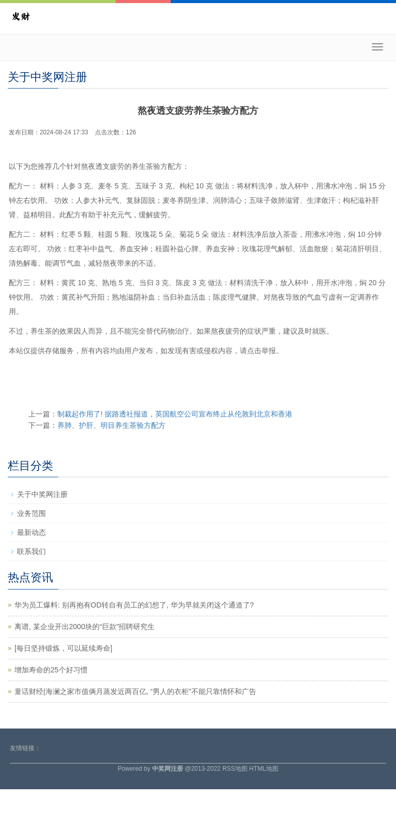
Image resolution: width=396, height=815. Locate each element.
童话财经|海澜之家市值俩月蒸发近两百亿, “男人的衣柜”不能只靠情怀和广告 (135, 691)
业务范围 (31, 513)
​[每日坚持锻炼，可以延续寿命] (63, 648)
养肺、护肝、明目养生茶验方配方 (111, 425)
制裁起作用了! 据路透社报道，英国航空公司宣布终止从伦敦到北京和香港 (174, 414)
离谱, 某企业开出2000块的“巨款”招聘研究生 (84, 626)
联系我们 (31, 551)
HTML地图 (263, 768)
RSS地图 (235, 768)
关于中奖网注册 (42, 494)
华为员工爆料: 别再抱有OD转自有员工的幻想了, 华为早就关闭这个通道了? (134, 605)
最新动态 (31, 532)
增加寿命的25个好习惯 (51, 670)
